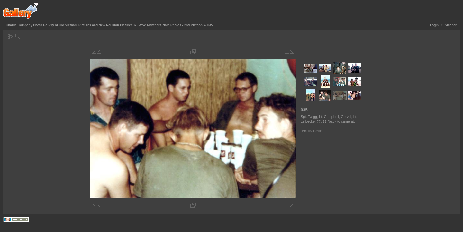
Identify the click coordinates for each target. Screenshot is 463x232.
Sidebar (451, 25)
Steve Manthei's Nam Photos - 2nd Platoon (169, 25)
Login (434, 25)
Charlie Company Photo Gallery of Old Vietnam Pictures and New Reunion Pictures (69, 25)
